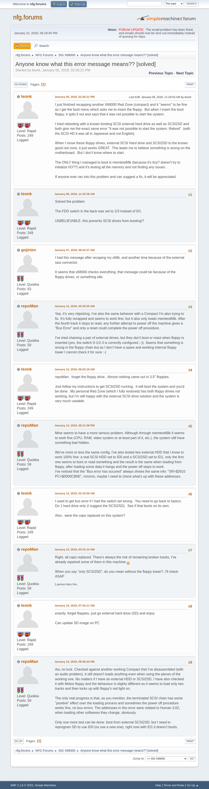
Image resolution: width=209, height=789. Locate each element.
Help (158, 785)
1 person (60, 584)
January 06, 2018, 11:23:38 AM (75, 194)
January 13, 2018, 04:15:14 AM (75, 549)
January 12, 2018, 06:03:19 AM (75, 369)
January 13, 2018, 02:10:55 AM (75, 493)
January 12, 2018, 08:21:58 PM (75, 425)
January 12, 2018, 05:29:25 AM (75, 306)
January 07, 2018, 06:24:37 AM (75, 250)
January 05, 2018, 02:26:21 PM (75, 96)
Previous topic (161, 73)
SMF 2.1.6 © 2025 (22, 785)
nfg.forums (27, 17)
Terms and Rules (174, 785)
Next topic (185, 73)
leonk (26, 96)
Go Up (18, 741)
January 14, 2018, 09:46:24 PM (75, 661)
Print (190, 84)
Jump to (138, 758)
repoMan (29, 306)
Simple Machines (45, 785)
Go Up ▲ (193, 785)
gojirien (28, 250)
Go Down (21, 84)
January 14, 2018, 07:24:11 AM (75, 605)
